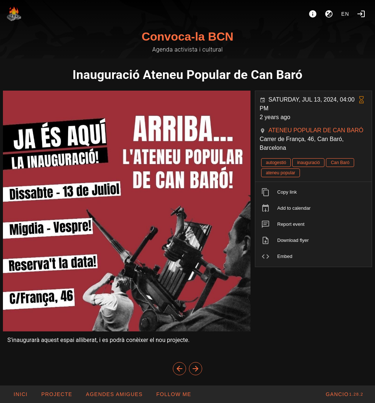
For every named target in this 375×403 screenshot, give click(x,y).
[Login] (361, 14)
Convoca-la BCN (188, 36)
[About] (313, 14)
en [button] (345, 14)
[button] (113, 394)
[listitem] (313, 192)
